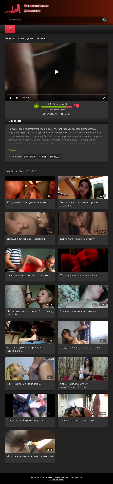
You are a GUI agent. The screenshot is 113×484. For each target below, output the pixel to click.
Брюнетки (29, 156)
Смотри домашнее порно (30, 8)
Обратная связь (56, 479)
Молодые (55, 156)
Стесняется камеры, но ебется (78, 311)
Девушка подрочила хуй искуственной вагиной (74, 385)
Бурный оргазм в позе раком (77, 420)
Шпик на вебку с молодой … (24, 383)
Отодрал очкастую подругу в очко (80, 347)
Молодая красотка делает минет (79, 274)
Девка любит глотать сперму (77, 238)
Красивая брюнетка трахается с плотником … (26, 349)
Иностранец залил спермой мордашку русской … (30, 313)
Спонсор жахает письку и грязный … (29, 274)
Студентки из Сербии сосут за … (26, 420)
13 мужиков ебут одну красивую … (28, 202)
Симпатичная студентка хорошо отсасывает (79, 204)
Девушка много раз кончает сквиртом (30, 456)
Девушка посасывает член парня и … (29, 238)
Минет (42, 156)
